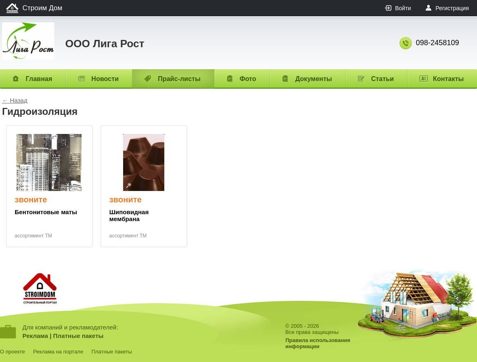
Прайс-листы (179, 78)
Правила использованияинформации (317, 343)
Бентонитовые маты (46, 211)
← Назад (14, 100)
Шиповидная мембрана (129, 215)
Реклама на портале (58, 352)
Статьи (382, 78)
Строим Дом (42, 8)
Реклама (35, 335)
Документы (313, 78)
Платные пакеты (78, 335)
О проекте (12, 352)
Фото (248, 78)
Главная (39, 78)
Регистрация (452, 8)
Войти (403, 8)
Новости (105, 78)
